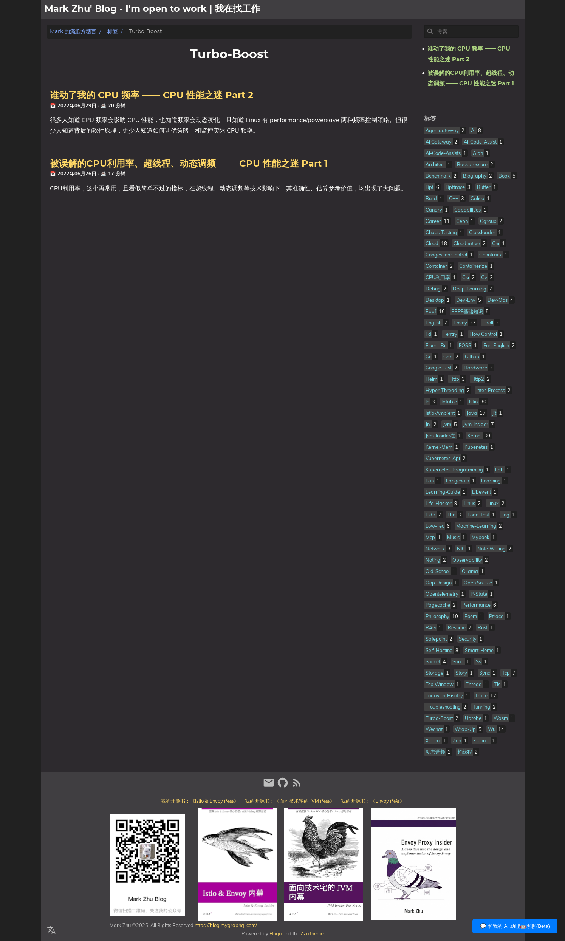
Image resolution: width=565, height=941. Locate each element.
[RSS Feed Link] (297, 786)
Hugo (275, 933)
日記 (515, 9)
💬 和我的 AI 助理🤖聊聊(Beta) (515, 926)
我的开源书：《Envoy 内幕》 (373, 801)
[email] (270, 786)
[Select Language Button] (51, 930)
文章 (497, 9)
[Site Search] (477, 31)
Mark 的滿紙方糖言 (73, 31)
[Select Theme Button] (454, 9)
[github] (284, 786)
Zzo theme (312, 933)
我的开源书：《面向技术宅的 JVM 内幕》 (290, 801)
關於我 (476, 9)
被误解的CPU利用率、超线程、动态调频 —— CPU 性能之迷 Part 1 (189, 163)
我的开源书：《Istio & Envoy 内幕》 (200, 801)
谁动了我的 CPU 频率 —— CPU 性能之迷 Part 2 (151, 95)
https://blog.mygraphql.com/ (225, 925)
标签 (112, 31)
